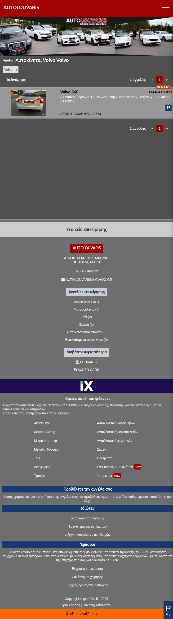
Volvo (8, 69)
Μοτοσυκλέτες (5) (86, 309)
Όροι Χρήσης (70, 605)
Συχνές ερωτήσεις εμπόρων (87, 585)
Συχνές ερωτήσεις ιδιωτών (87, 526)
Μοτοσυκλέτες (44, 432)
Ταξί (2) (86, 317)
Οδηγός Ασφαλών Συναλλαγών (88, 535)
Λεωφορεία (42, 467)
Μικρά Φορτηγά (45, 441)
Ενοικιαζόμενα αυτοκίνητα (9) (86, 340)
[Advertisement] (86, 174)
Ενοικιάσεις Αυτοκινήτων (115, 467)
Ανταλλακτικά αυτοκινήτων (116, 423)
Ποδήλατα (104, 458)
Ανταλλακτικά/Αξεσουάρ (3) (86, 332)
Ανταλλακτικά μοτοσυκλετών (117, 432)
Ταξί (37, 458)
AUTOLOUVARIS (21, 7)
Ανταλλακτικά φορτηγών (114, 441)
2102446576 (89, 271)
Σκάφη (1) (86, 324)
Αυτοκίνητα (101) (86, 302)
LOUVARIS (88, 362)
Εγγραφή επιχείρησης (88, 569)
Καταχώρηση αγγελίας (87, 518)
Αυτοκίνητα (42, 423)
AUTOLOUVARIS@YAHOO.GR (89, 279)
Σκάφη (101, 449)
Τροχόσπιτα (43, 476)
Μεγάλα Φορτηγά (46, 449)
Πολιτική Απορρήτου (97, 605)
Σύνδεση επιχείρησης (87, 577)
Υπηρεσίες (105, 476)
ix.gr (83, 599)
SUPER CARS (88, 370)
